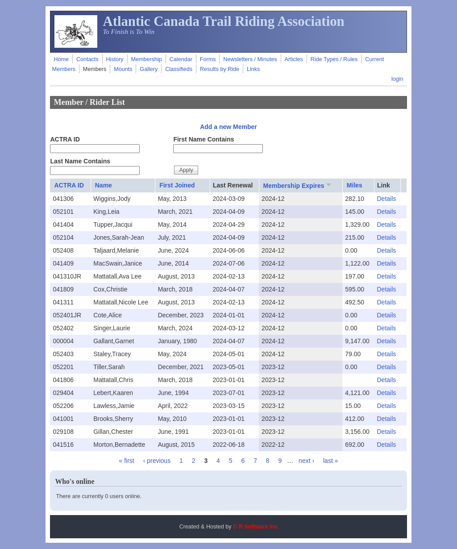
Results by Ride (219, 69)
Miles (354, 185)
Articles (294, 59)
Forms (208, 59)
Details (386, 198)
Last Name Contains (80, 161)
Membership (146, 59)
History (114, 59)
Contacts (87, 59)
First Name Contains (203, 139)
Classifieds (178, 69)
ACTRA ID (64, 139)
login (397, 79)
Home (61, 59)
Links (253, 69)
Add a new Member (228, 126)
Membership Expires (298, 185)
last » (330, 460)
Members (94, 69)
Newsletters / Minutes (250, 59)
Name (103, 185)
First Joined (177, 185)
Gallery (149, 69)
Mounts (123, 69)
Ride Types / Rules (334, 59)
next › (306, 460)
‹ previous (156, 460)
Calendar (181, 59)
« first (126, 460)
